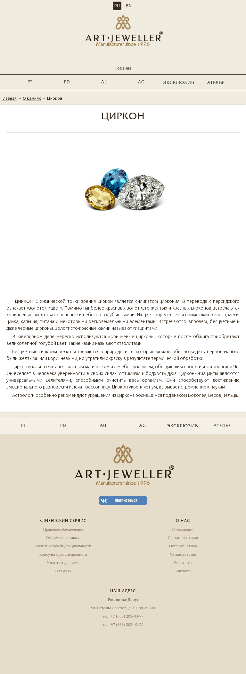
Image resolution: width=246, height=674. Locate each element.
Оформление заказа (63, 537)
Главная (9, 98)
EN (129, 5)
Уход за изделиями (63, 562)
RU (117, 5)
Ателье (216, 83)
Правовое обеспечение (63, 529)
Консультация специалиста (63, 554)
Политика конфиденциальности (63, 545)
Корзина (123, 62)
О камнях (32, 98)
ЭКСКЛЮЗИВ (178, 83)
